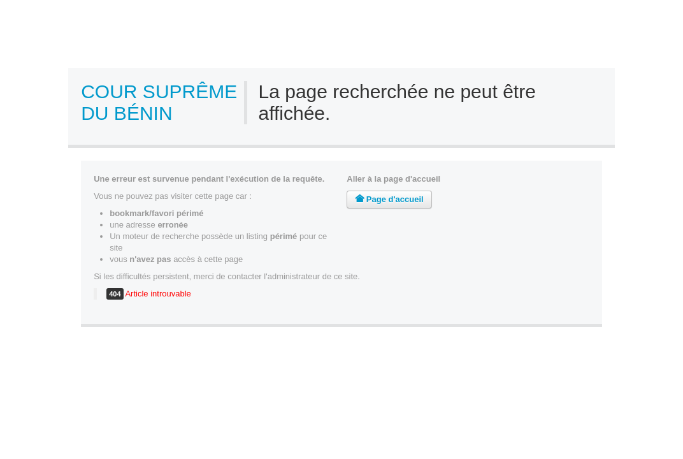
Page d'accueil (389, 199)
